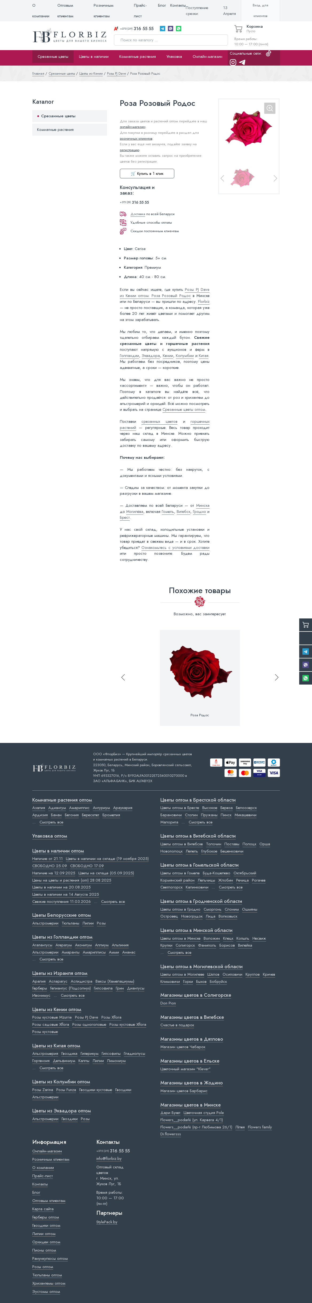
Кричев (269, 974)
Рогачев (259, 880)
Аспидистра (81, 981)
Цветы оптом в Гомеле (180, 873)
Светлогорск (171, 887)
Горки (188, 981)
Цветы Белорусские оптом (61, 915)
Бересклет (90, 815)
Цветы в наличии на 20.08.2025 (61, 887)
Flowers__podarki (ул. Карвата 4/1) (191, 1120)
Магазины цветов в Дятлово (191, 1039)
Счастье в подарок (177, 1025)
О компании (40, 10)
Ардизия (40, 815)
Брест (125, 517)
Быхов (201, 981)
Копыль (242, 938)
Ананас (129, 952)
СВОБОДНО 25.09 (49, 866)
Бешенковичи (231, 851)
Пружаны (209, 815)
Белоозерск (246, 808)
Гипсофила (103, 988)
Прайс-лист (140, 10)
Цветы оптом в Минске (180, 938)
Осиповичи (232, 974)
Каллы (83, 1061)
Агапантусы (42, 945)
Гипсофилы (111, 1053)
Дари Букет (170, 1113)
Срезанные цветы (53, 56)
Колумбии (185, 356)
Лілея (240, 1127)
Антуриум (101, 808)
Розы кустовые (45, 1032)
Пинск (226, 815)
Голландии (129, 356)
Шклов (213, 974)
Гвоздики (123, 1090)
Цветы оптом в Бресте (179, 808)
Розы (101, 923)
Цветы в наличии (94, 56)
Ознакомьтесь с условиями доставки (175, 547)
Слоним (232, 909)
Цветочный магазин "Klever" (185, 1069)
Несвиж (259, 938)
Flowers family (260, 1127)
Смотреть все (51, 822)
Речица (242, 880)
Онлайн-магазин (207, 56)
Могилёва (134, 511)
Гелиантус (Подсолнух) (70, 988)
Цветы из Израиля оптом (59, 973)
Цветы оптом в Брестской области (198, 800)
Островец (169, 916)
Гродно (199, 511)
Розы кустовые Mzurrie (52, 1017)
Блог (162, 5)
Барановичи (171, 815)
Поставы (231, 844)
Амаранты (71, 952)
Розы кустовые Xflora (127, 1024)
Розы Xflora (111, 1017)
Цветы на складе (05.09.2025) (106, 873)
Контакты (178, 5)
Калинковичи (197, 887)
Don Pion (168, 1003)
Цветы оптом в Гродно (180, 909)
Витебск (183, 511)
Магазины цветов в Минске (190, 1105)
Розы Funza (66, 1090)
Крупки (166, 945)
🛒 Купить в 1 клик (147, 173)
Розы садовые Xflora (50, 1024)
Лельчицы (206, 880)
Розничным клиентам (103, 10)
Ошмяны (249, 909)
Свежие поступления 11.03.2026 (61, 901)
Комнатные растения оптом (62, 800)
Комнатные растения (137, 56)
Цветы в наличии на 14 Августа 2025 (65, 894)
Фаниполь (207, 945)
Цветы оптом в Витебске (181, 844)
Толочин (213, 844)
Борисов (227, 945)
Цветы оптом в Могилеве (182, 974)
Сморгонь (213, 909)
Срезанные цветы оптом (184, 409)
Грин (120, 988)
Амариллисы (94, 952)
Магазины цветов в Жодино (191, 1083)
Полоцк (249, 844)
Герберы (39, 988)
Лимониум (116, 1061)
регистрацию (129, 149)
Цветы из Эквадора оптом (61, 1111)
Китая (203, 356)
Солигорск (185, 945)
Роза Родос (200, 715)
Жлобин (225, 880)
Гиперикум (89, 1053)
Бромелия (111, 815)
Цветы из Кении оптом (56, 1010)
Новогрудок (192, 916)
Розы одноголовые (89, 1024)
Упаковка (174, 56)
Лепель (192, 851)
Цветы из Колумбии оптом (61, 1082)
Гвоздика (69, 1053)
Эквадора (151, 356)
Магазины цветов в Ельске (189, 1061)
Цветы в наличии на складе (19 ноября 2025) (107, 859)
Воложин (212, 938)
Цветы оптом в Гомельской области (199, 865)
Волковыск (228, 916)
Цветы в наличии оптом (58, 851)
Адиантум (57, 808)
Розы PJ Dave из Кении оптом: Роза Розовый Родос (165, 293)
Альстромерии (45, 923)
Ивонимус (41, 995)
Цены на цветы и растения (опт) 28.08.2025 (71, 880)
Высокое (209, 808)
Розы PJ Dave (86, 1017)
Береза (226, 808)
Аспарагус (58, 981)
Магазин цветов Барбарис (184, 1091)
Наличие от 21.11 (47, 859)
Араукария (122, 808)
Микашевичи (245, 815)
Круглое (253, 974)
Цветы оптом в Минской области (196, 930)
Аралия (39, 981)
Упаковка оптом (49, 836)
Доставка (138, 213)
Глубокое (209, 851)
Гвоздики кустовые (95, 1090)
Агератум (64, 945)
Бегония (72, 815)
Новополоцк (171, 851)
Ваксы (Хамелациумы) (115, 981)
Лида (210, 916)
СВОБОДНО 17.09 (87, 866)
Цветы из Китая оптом (56, 1046)
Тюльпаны (70, 923)
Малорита (169, 822)
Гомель (168, 511)
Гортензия (41, 1061)
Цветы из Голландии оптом (62, 937)
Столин (191, 815)
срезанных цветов (159, 421)
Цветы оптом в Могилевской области (201, 967)
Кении (168, 356)
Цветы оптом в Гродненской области (201, 901)
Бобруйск (218, 981)
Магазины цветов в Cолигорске (195, 995)
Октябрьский (245, 873)
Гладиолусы (134, 1053)
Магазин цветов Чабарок (182, 1047)
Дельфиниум (64, 1061)
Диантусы (135, 988)
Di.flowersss (170, 1134)
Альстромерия (45, 1053)
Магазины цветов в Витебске (192, 1017)
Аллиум (102, 945)
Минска (203, 505)
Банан (56, 815)
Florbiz (204, 301)
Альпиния (120, 945)
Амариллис (79, 808)
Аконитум (83, 945)
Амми (114, 952)
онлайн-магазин (132, 126)
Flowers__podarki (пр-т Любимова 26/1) (196, 1127)
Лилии (88, 923)
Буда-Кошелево (216, 873)
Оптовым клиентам (65, 10)
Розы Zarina (42, 1090)
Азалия (38, 808)
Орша (264, 844)
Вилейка (245, 945)
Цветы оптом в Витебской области (198, 836)
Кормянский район (177, 880)
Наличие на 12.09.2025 (53, 873)
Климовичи (170, 981)
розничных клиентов (136, 138)
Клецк (228, 938)
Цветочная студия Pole (204, 1113)
